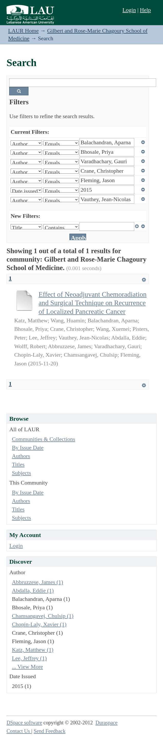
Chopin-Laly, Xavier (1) (39, 624)
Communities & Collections (43, 439)
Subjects (21, 473)
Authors (21, 456)
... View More (27, 666)
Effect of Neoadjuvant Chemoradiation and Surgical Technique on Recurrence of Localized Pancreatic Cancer (92, 303)
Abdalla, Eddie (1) (33, 590)
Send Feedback (49, 731)
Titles (18, 464)
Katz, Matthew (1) (32, 649)
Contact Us (18, 731)
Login (129, 10)
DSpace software (24, 722)
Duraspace (106, 722)
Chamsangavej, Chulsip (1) (42, 616)
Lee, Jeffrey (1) (29, 658)
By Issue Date (27, 447)
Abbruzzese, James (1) (37, 582)
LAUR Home (23, 30)
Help (145, 10)
